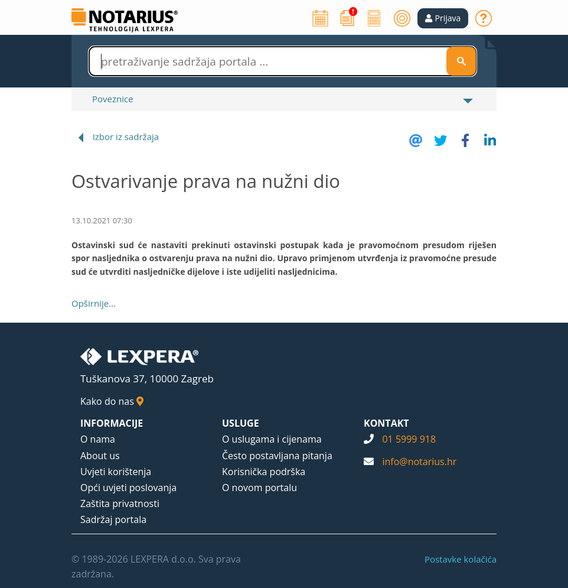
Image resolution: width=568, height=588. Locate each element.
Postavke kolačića (461, 559)
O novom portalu (259, 487)
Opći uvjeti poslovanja (128, 487)
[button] (443, 18)
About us (100, 455)
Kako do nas (111, 401)
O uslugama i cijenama (272, 439)
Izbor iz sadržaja (126, 136)
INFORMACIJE (111, 423)
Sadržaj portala (113, 519)
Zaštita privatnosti (119, 503)
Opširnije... (93, 303)
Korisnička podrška (263, 471)
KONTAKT (386, 423)
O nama (97, 439)
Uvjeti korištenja (115, 471)
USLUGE (240, 423)
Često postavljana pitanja (277, 455)
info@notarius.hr (419, 461)
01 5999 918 (409, 439)
